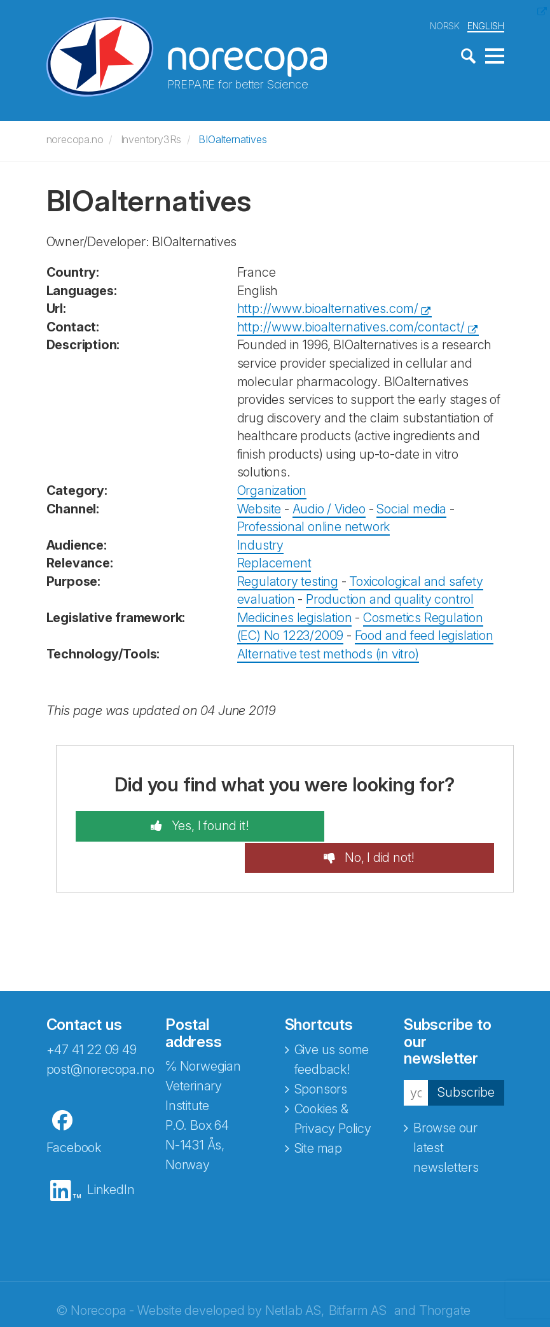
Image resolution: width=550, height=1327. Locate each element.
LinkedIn (110, 1157)
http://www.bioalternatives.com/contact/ (351, 325)
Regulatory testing (287, 580)
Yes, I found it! (185, 825)
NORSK (445, 24)
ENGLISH (485, 24)
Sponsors (320, 1056)
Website (259, 507)
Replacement (274, 561)
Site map (318, 1115)
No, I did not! (402, 825)
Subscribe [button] (466, 1059)
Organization (272, 489)
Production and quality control (390, 598)
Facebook (73, 1115)
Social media (411, 507)
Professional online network (313, 525)
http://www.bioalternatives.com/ (327, 307)
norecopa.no (75, 138)
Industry (260, 543)
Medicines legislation (294, 616)
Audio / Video (329, 507)
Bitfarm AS (358, 1278)
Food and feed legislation (424, 634)
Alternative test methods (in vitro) (328, 652)
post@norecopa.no (100, 1037)
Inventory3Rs (151, 138)
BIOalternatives (232, 138)
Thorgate (445, 1278)
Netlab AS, (294, 1278)
